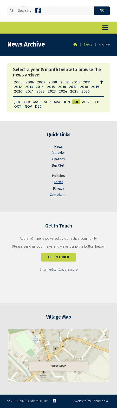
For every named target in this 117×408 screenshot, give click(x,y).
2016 (62, 87)
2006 (30, 82)
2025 (74, 91)
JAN (17, 102)
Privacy (58, 189)
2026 (86, 91)
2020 (18, 91)
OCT (17, 106)
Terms (58, 182)
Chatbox (58, 159)
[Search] (53, 10)
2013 (29, 87)
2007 (41, 82)
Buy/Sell (58, 165)
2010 (76, 82)
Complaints (58, 195)
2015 (51, 87)
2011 (87, 82)
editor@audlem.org (63, 270)
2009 (64, 82)
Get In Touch (58, 257)
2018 (84, 87)
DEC (38, 106)
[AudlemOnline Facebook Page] (38, 11)
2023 (52, 91)
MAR (36, 102)
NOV (28, 106)
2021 (29, 91)
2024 (63, 91)
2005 (18, 82)
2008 (53, 82)
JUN (67, 102)
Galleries (58, 153)
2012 (18, 87)
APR (47, 102)
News (88, 44)
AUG (85, 102)
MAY (57, 102)
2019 (95, 87)
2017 (73, 87)
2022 (41, 91)
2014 (40, 87)
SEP (95, 102)
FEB (27, 102)
